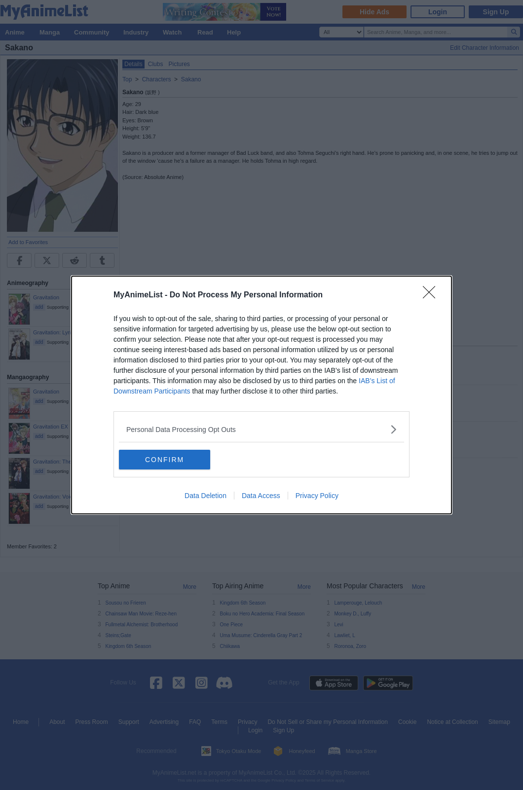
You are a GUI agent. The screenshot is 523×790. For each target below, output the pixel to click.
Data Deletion (205, 496)
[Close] (432, 295)
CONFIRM (165, 460)
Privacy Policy (317, 496)
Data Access (261, 496)
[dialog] (261, 395)
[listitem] (261, 429)
